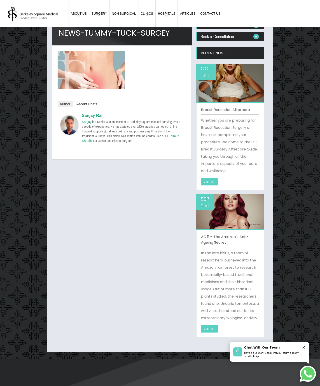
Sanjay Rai (92, 115)
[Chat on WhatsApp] (308, 374)
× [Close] (303, 347)
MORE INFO (209, 182)
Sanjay (87, 122)
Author (65, 104)
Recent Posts (86, 104)
